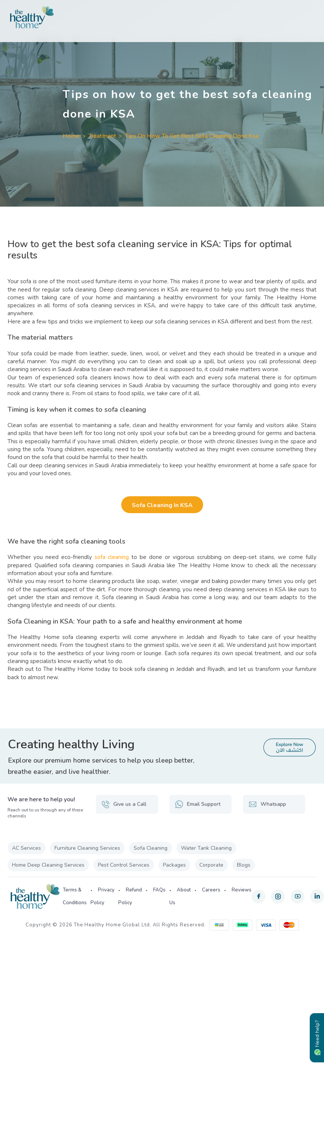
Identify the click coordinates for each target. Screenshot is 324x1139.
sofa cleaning (112, 557)
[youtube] (297, 896)
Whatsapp (267, 804)
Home (71, 136)
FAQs (159, 890)
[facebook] (258, 896)
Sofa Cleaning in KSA (162, 505)
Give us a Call (123, 804)
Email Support (197, 804)
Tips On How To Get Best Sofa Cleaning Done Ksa (191, 136)
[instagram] (278, 896)
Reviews (242, 890)
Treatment (102, 136)
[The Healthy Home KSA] (162, 17)
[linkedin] (317, 896)
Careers (211, 890)
